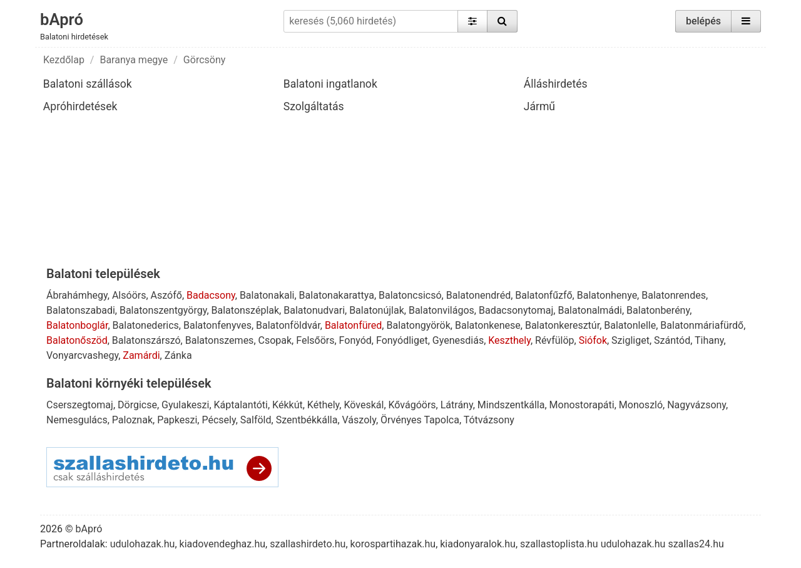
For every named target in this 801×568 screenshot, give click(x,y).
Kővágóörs (412, 405)
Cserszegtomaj (79, 405)
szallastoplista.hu (559, 544)
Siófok (593, 340)
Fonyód (355, 340)
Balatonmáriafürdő (701, 325)
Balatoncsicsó (410, 295)
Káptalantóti (241, 405)
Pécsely (218, 420)
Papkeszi (177, 420)
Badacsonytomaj (516, 310)
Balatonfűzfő (543, 295)
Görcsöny (204, 60)
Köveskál (364, 405)
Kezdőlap (63, 60)
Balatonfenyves (217, 325)
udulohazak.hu (142, 544)
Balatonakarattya (336, 295)
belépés (703, 21)
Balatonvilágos (441, 310)
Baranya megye (133, 60)
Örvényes (401, 420)
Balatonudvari (314, 310)
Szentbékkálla (307, 420)
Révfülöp (554, 340)
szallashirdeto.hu (307, 544)
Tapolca (441, 420)
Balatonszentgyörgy (163, 310)
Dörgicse (137, 405)
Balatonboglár (77, 325)
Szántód (672, 340)
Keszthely (509, 340)
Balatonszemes (219, 340)
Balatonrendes (673, 295)
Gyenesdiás (458, 340)
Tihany (709, 340)
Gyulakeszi (185, 405)
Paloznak (132, 420)
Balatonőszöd (77, 340)
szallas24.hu (695, 544)
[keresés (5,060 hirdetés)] (370, 21)
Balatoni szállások (87, 84)
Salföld (256, 420)
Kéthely (323, 405)
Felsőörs (315, 340)
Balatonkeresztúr (562, 325)
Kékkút (287, 405)
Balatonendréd (478, 295)
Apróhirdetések (80, 106)
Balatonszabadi (80, 310)
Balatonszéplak (246, 310)
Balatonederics (146, 325)
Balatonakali (267, 295)
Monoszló (641, 405)
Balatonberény (658, 310)
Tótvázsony (489, 420)
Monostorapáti (582, 405)
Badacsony (210, 295)
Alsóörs (129, 295)
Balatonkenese (488, 325)
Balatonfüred (353, 325)
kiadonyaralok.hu (478, 544)
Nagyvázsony (696, 405)
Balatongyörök (418, 325)
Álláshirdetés (556, 84)
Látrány (457, 405)
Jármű (539, 106)
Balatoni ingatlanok (330, 84)
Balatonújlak (376, 310)
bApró (61, 19)
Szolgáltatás (313, 106)
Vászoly (359, 420)
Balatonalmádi (590, 310)
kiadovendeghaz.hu (223, 544)
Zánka (178, 355)
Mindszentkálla (511, 405)
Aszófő (166, 295)
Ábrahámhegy (77, 295)
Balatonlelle (630, 325)
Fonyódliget (402, 340)
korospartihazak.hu (393, 544)
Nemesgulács (77, 420)
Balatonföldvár (288, 325)
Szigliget (630, 340)
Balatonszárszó (146, 340)
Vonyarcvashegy (82, 355)
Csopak (275, 340)
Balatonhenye (607, 295)
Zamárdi (141, 355)
